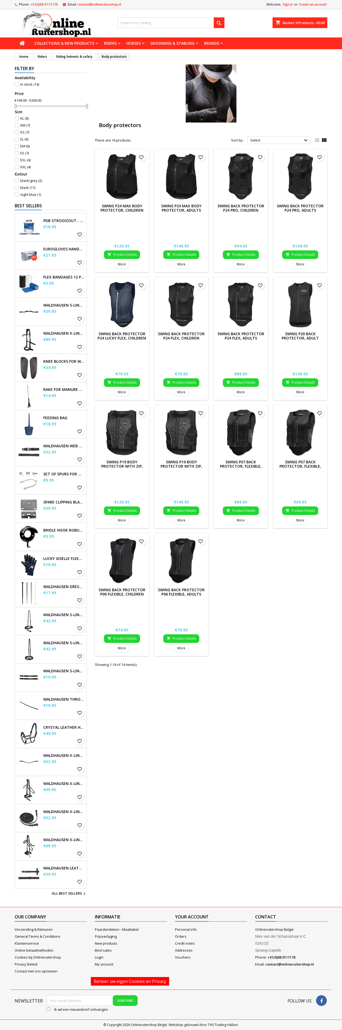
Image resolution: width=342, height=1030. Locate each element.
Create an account (313, 4)
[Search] (171, 22)
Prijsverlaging (106, 936)
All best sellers (69, 893)
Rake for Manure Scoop (63, 389)
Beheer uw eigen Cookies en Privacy (130, 981)
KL (24, 118)
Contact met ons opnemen (36, 971)
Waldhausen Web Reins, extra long (63, 446)
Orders (180, 936)
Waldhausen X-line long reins (63, 812)
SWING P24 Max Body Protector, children (121, 208)
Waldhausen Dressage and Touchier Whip (63, 587)
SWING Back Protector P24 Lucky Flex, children (122, 336)
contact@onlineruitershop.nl (99, 4)
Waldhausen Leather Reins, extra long (63, 868)
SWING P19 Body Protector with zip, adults (181, 466)
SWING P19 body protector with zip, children (122, 466)
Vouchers (183, 957)
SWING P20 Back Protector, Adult (300, 336)
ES (24, 153)
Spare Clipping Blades (63, 502)
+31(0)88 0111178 (44, 4)
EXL (25, 160)
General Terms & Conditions (37, 936)
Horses (133, 43)
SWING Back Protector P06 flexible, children (122, 592)
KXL (25, 167)
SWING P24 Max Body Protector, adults (181, 208)
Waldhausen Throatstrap (63, 699)
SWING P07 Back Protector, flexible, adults (300, 466)
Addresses (184, 950)
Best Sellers (28, 206)
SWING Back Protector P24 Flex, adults (240, 336)
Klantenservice (27, 943)
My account (104, 964)
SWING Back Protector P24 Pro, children (240, 208)
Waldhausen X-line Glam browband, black (63, 755)
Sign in (288, 4)
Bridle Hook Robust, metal (63, 530)
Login (99, 957)
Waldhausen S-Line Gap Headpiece (63, 305)
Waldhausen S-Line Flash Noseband (63, 615)
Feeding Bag (55, 418)
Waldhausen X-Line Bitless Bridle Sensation (63, 333)
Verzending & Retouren (34, 929)
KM (25, 125)
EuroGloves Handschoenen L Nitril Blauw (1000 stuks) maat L (63, 249)
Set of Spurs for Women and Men (63, 474)
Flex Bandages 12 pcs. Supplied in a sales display (63, 277)
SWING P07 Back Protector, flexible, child (241, 466)
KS (24, 132)
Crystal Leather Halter (63, 727)
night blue (30, 194)
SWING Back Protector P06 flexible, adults (181, 592)
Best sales (103, 950)
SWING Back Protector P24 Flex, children (181, 336)
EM (25, 146)
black (27, 187)
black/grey (31, 180)
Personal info (186, 929)
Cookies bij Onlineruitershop (38, 957)
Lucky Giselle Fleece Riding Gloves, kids (63, 558)
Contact (265, 917)
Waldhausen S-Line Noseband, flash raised (63, 643)
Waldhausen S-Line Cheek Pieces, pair (63, 671)
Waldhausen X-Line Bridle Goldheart (63, 783)
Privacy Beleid (26, 964)
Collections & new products (64, 43)
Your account (192, 917)
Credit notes (185, 943)
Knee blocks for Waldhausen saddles (63, 361)
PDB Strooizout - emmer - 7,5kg (63, 221)
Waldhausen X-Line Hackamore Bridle (63, 840)
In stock (29, 84)
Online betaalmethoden (34, 950)
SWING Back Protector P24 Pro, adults (300, 208)
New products (106, 943)
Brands (211, 43)
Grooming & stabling (172, 43)
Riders (110, 43)
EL (24, 139)
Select (279, 140)
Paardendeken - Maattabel (117, 929)
